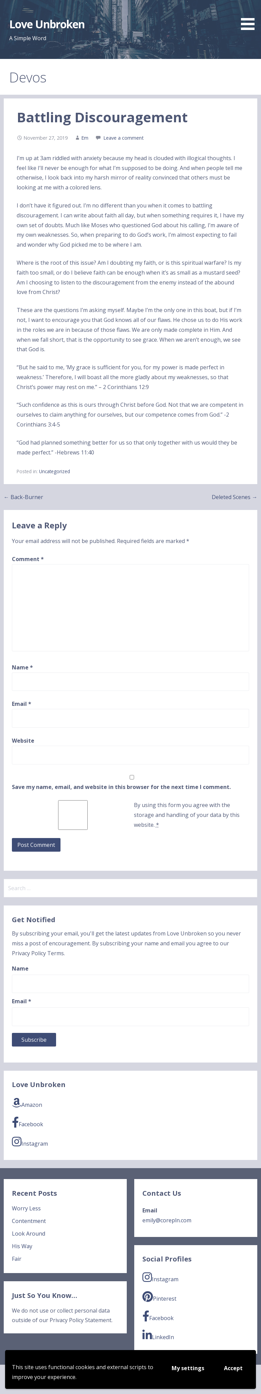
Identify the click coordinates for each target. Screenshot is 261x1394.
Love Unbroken (47, 24)
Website (23, 740)
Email (21, 704)
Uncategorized (54, 471)
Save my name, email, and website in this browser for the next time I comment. (121, 787)
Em (84, 138)
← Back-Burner (23, 497)
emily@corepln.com (166, 1220)
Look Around (28, 1233)
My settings (188, 1368)
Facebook (27, 1122)
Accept (233, 1368)
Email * (21, 1001)
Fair (16, 1259)
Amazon (27, 1103)
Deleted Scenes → (234, 497)
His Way (22, 1246)
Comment (28, 559)
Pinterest (159, 1296)
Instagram (30, 1141)
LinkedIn (158, 1335)
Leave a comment (123, 138)
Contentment (29, 1221)
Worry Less (26, 1208)
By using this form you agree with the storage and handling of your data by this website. (187, 814)
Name (22, 667)
